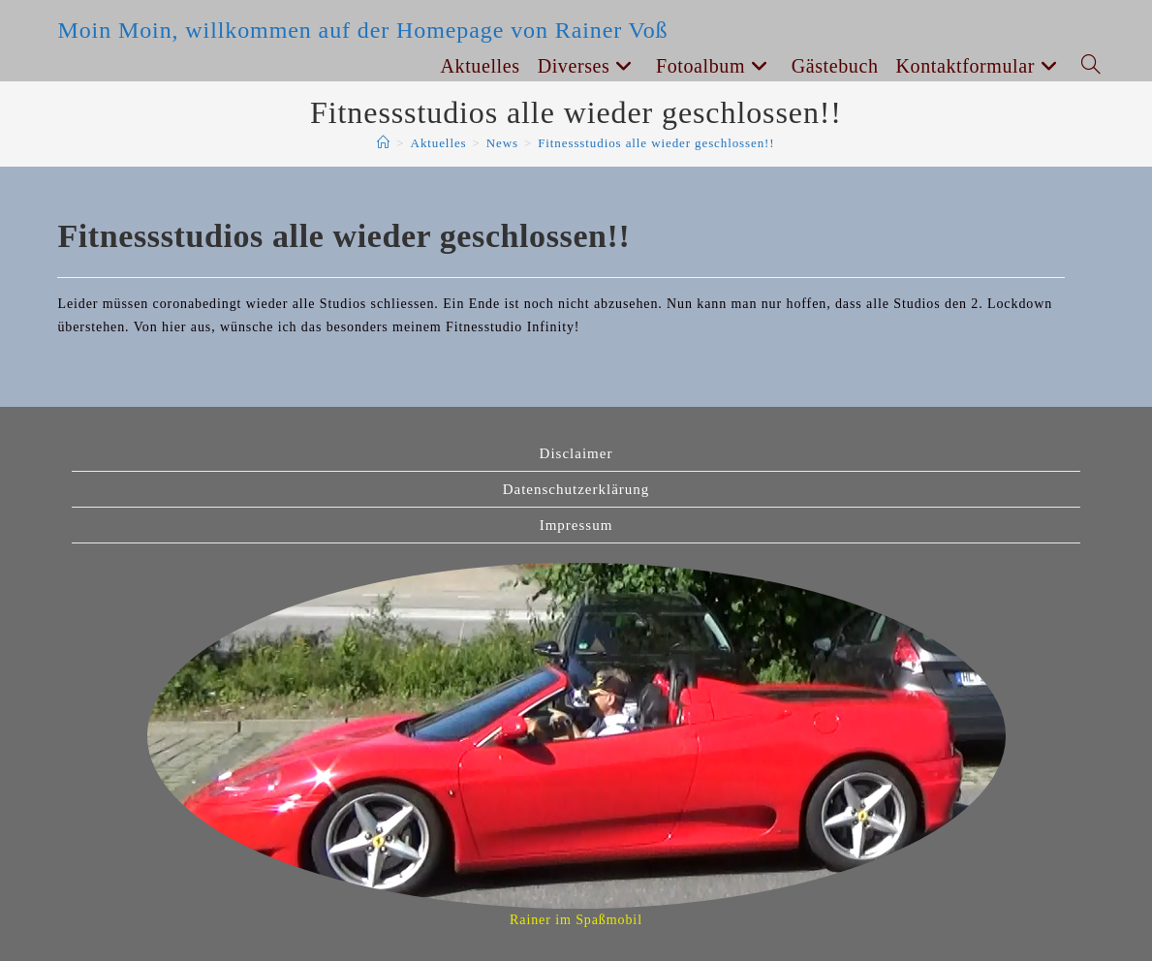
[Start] (383, 143)
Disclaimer (576, 453)
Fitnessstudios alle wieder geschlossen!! (656, 143)
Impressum (576, 525)
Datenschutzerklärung (576, 489)
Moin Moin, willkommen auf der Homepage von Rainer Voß (362, 30)
